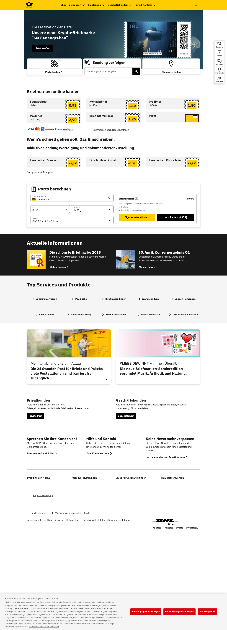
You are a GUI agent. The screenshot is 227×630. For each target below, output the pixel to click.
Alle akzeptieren (207, 614)
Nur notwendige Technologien (179, 614)
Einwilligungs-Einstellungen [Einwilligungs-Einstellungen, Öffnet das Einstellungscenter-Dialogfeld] (146, 614)
